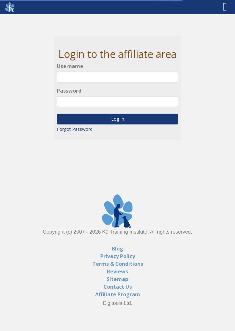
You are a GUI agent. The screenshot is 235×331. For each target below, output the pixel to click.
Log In (117, 119)
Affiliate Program (117, 294)
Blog (117, 248)
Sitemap (117, 279)
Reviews (117, 271)
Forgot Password (75, 129)
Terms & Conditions (117, 263)
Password (69, 90)
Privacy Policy (117, 256)
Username (70, 66)
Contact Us (117, 286)
